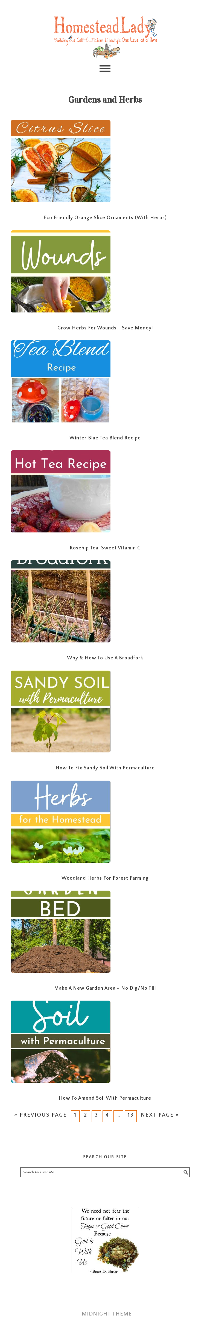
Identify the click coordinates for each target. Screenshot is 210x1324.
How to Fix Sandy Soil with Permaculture (105, 768)
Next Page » (160, 1115)
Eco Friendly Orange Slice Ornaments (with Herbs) (105, 218)
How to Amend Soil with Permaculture (105, 1098)
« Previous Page (40, 1115)
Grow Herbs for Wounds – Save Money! (105, 328)
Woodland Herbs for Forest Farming (105, 878)
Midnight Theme (107, 1314)
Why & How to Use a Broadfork (105, 658)
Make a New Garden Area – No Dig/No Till (105, 988)
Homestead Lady (105, 37)
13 (131, 1115)
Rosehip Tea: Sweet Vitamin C (105, 548)
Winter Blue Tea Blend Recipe (105, 438)
